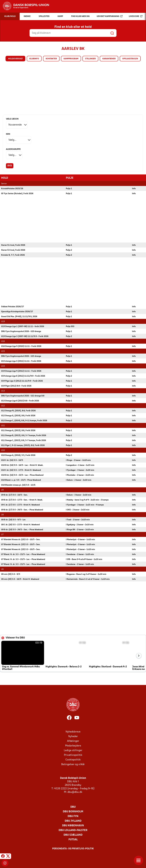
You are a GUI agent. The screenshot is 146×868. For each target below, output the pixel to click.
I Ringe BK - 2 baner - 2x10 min (80, 529)
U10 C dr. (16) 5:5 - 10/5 (12, 460)
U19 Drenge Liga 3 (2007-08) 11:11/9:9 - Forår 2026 (24, 336)
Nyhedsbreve (73, 731)
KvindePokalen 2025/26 (12, 188)
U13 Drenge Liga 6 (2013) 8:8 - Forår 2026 (20, 401)
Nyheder (73, 736)
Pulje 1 (69, 188)
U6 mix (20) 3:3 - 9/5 (10, 574)
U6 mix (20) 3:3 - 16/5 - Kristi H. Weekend (20, 579)
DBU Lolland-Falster (73, 830)
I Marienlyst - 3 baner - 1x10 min (80, 539)
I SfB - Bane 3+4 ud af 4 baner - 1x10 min (84, 559)
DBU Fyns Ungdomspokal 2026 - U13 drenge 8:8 (22, 396)
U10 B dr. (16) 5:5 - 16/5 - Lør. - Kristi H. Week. (22, 465)
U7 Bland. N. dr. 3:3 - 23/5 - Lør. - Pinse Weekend (23, 554)
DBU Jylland (73, 821)
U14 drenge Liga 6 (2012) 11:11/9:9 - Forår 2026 (23, 376)
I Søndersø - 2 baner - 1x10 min (80, 554)
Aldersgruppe (13, 149)
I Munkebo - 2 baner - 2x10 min (80, 475)
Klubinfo (34, 59)
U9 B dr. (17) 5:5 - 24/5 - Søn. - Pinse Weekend (22, 510)
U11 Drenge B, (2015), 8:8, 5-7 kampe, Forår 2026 (23, 435)
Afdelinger (73, 741)
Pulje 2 (69, 250)
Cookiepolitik (73, 759)
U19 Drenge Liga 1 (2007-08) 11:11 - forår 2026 (22, 326)
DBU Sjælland (73, 835)
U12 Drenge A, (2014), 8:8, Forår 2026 (18, 416)
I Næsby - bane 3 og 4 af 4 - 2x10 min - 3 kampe (87, 500)
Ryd (9, 166)
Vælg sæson (12, 119)
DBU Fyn (73, 816)
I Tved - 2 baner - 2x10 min (78, 520)
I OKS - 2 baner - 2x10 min (77, 510)
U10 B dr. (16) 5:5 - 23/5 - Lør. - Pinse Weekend (22, 475)
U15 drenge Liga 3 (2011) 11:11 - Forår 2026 (21, 361)
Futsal (73, 839)
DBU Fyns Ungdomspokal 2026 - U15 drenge (21, 356)
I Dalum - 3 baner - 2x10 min (78, 495)
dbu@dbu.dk (74, 792)
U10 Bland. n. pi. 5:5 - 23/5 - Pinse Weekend (21, 480)
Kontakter (51, 59)
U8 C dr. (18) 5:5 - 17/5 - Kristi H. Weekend (20, 525)
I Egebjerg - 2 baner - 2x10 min (80, 525)
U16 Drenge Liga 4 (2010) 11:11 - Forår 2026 (21, 346)
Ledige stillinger (73, 750)
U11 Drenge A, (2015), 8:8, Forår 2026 (18, 430)
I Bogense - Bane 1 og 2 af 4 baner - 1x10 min (86, 574)
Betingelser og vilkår (73, 764)
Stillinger (90, 59)
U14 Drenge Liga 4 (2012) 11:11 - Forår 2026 (21, 371)
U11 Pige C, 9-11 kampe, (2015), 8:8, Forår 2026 (23, 445)
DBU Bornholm (73, 811)
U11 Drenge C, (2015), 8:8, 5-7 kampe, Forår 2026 (23, 440)
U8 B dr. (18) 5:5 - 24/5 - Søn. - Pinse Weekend (22, 529)
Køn (8, 134)
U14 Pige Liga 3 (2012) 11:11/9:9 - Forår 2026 (22, 381)
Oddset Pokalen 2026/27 (12, 307)
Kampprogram (71, 59)
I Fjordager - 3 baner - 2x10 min (80, 470)
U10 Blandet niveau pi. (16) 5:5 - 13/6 (18, 485)
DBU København (73, 825)
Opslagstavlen (130, 59)
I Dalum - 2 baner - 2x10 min (78, 480)
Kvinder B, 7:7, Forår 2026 (13, 255)
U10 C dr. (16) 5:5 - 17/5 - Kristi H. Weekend (21, 470)
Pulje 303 (70, 326)
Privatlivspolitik (73, 755)
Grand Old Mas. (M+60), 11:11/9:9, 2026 (19, 316)
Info (134, 188)
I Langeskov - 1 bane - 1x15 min (80, 465)
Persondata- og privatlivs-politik (73, 849)
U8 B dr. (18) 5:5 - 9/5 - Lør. (13, 520)
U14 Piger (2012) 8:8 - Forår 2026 (16, 386)
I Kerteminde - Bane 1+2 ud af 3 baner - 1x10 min (88, 579)
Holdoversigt (15, 59)
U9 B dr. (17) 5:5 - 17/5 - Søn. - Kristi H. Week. (22, 500)
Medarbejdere (73, 745)
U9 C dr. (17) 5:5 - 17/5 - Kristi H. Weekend (20, 505)
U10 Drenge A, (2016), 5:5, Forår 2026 (18, 455)
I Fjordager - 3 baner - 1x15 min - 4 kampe (85, 505)
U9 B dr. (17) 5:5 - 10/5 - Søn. (14, 495)
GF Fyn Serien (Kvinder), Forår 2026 (17, 193)
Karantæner (109, 59)
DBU (73, 807)
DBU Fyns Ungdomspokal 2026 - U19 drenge (21, 331)
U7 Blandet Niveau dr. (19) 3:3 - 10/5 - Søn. (20, 539)
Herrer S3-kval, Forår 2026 (13, 250)
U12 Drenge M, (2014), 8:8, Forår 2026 (18, 411)
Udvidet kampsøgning (109, 16)
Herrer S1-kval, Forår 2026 (13, 245)
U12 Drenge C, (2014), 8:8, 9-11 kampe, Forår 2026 (24, 420)
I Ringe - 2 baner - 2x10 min (78, 460)
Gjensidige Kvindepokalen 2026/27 (17, 311)
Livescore (135, 16)
